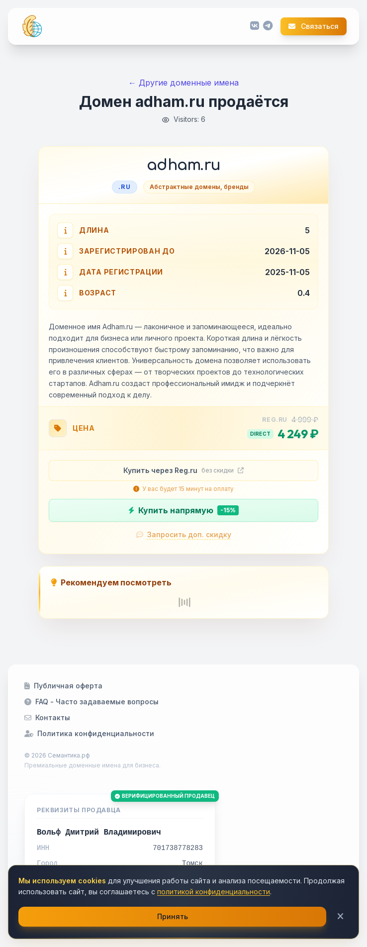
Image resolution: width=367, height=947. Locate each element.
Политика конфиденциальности (89, 733)
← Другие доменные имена (183, 83)
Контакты (47, 717)
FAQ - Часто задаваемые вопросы (91, 701)
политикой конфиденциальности (213, 891)
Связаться (313, 26)
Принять (172, 916)
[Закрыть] (340, 917)
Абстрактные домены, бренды (199, 186)
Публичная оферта (63, 685)
